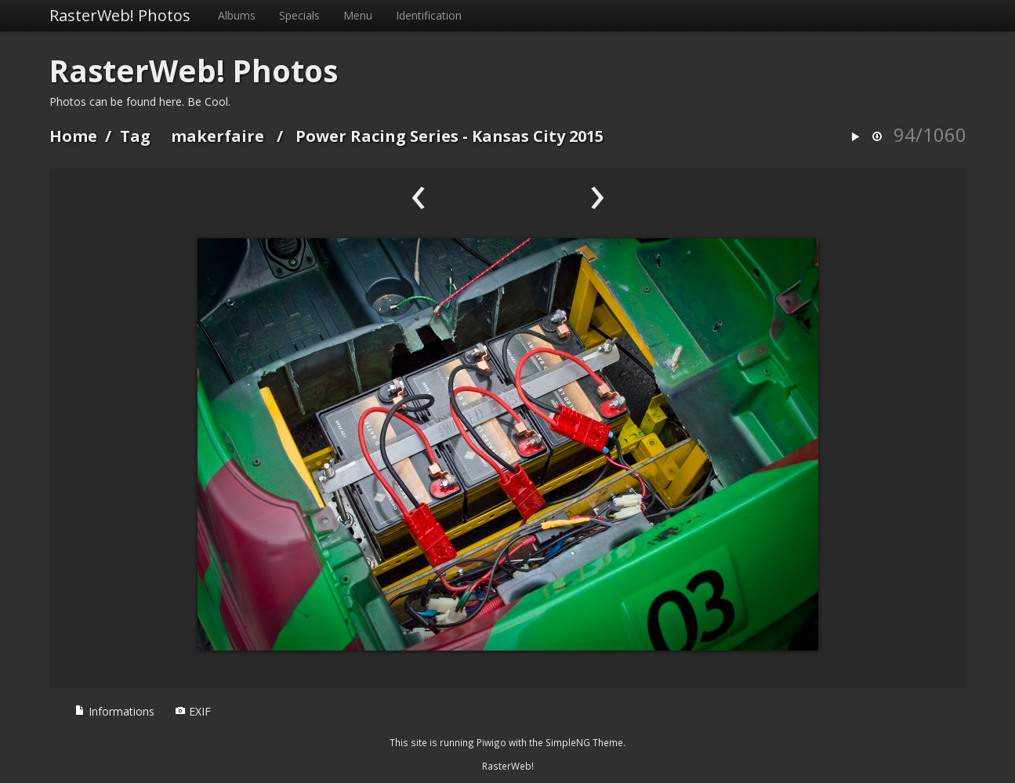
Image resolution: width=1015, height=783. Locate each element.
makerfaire (217, 136)
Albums (237, 15)
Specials (299, 15)
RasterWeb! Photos (119, 15)
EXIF (193, 711)
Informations (114, 711)
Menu (357, 15)
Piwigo (491, 742)
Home (73, 136)
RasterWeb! (508, 765)
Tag (135, 136)
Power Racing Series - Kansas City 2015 (449, 136)
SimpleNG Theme (584, 742)
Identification (429, 15)
